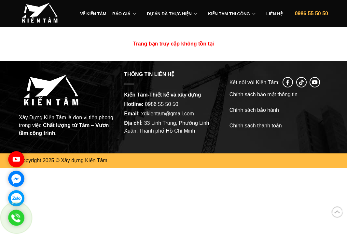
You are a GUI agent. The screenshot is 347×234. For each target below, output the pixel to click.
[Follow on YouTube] (315, 82)
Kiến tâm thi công (229, 13)
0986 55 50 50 (311, 13)
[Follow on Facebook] (288, 82)
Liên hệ (274, 13)
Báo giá (121, 13)
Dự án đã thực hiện (169, 13)
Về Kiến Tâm (93, 13)
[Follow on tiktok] (301, 82)
